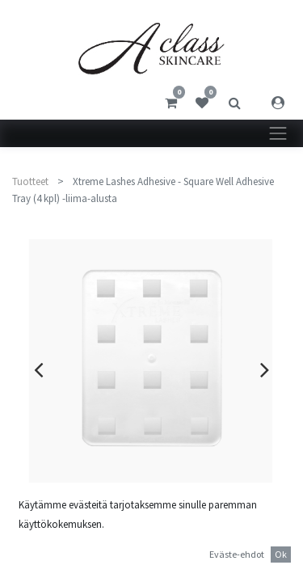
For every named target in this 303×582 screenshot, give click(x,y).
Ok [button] (281, 554)
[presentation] (38, 369)
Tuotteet (30, 181)
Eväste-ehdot (236, 554)
